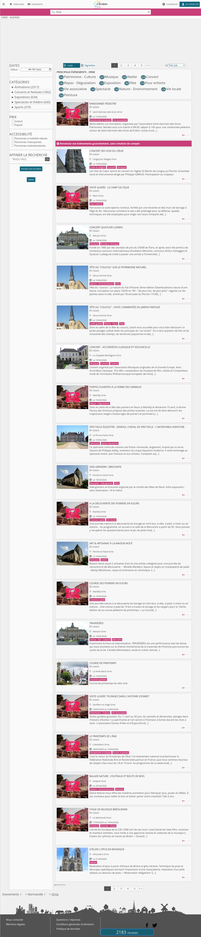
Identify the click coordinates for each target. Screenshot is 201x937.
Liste (68, 65)
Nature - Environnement (136, 89)
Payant (18, 125)
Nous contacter (14, 919)
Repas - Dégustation (77, 82)
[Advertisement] (100, 40)
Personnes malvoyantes (28, 142)
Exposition (110, 82)
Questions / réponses (68, 919)
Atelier (129, 76)
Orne (55, 894)
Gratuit (19, 122)
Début (14, 69)
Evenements (10, 894)
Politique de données (68, 928)
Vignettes (88, 65)
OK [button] (47, 159)
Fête (130, 82)
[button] (31, 170)
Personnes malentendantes (30, 146)
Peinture (68, 95)
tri (166, 65)
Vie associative (73, 89)
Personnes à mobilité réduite (31, 139)
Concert (149, 76)
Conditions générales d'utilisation (75, 924)
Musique (108, 76)
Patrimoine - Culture (77, 76)
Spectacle (100, 89)
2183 (127, 932)
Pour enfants (153, 82)
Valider (31, 180)
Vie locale (171, 89)
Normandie (35, 894)
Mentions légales (15, 924)
